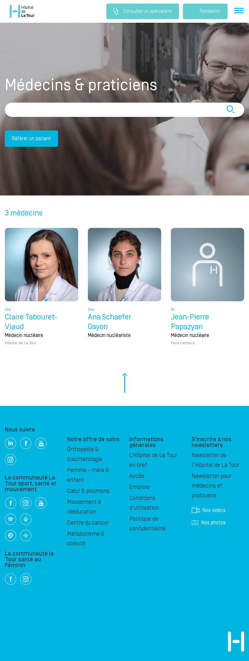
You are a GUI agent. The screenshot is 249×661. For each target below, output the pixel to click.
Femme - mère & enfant (88, 475)
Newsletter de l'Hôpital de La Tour (215, 460)
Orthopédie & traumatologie (84, 454)
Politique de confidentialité (147, 524)
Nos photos (209, 522)
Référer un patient (31, 139)
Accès (136, 476)
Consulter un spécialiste (142, 11)
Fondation (205, 11)
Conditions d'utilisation (144, 503)
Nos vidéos (209, 510)
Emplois (139, 487)
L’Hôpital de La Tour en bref (153, 460)
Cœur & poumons (88, 491)
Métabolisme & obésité (86, 538)
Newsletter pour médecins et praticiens (211, 486)
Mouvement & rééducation (84, 507)
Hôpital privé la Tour (22, 11)
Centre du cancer (88, 522)
